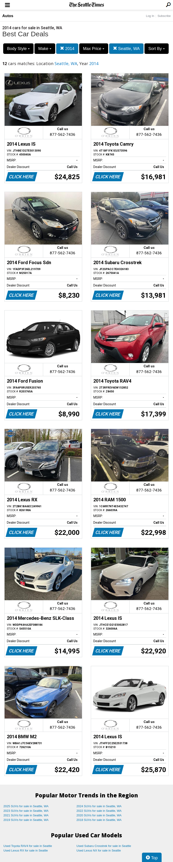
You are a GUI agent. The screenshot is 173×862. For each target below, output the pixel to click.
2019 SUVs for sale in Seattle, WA (26, 820)
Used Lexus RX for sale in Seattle (25, 850)
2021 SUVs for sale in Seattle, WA (26, 815)
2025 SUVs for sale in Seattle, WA (26, 806)
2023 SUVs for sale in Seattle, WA (26, 810)
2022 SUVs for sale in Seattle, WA (99, 810)
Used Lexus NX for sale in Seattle (98, 850)
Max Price (93, 48)
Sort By (156, 48)
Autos (7, 16)
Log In (150, 16)
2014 (67, 48)
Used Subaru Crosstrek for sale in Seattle (103, 846)
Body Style (18, 48)
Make (44, 48)
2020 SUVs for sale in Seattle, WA (99, 815)
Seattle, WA (126, 48)
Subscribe (164, 16)
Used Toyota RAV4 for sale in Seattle (27, 846)
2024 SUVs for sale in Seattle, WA (99, 806)
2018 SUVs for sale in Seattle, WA (99, 820)
